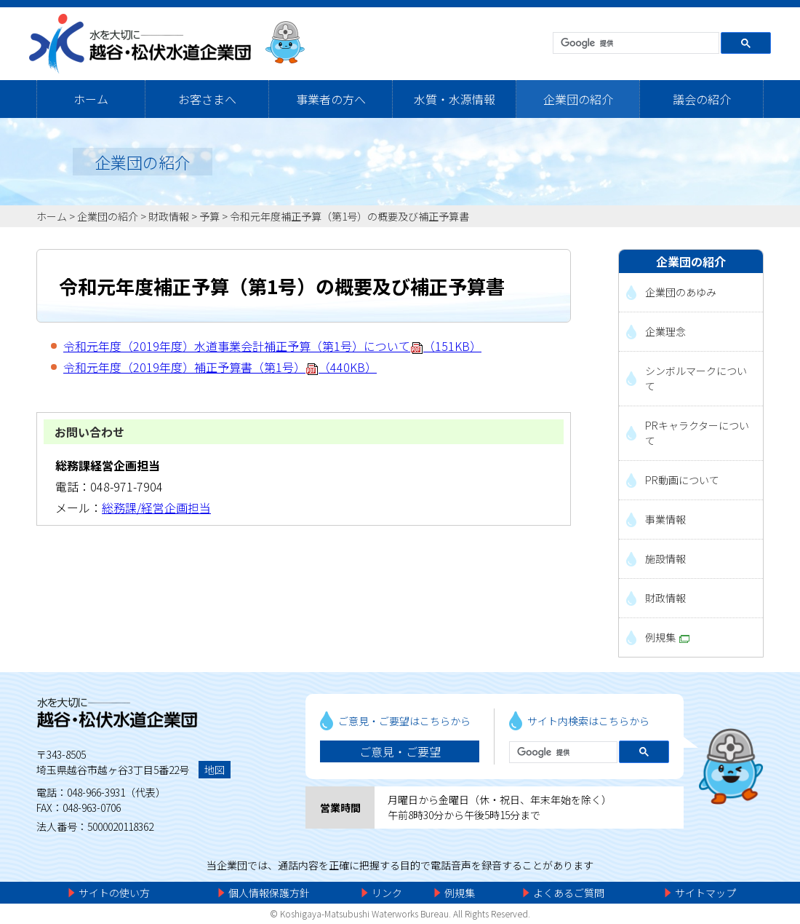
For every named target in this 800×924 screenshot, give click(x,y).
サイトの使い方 (114, 892)
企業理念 (665, 331)
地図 (214, 769)
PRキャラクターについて (697, 433)
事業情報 (665, 519)
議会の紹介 (702, 99)
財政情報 (168, 216)
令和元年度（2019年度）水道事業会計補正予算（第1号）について (272, 346)
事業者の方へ (331, 99)
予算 (209, 216)
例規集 (667, 637)
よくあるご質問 (568, 892)
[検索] (634, 43)
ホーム (90, 99)
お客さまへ (207, 99)
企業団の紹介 (578, 99)
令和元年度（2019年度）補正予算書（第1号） (220, 367)
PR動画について (682, 480)
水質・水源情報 (454, 99)
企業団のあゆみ (680, 292)
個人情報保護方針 (269, 892)
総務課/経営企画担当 (156, 507)
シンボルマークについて (696, 378)
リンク (387, 892)
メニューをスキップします (461, 10)
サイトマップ (705, 892)
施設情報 (665, 558)
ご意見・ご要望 (400, 751)
